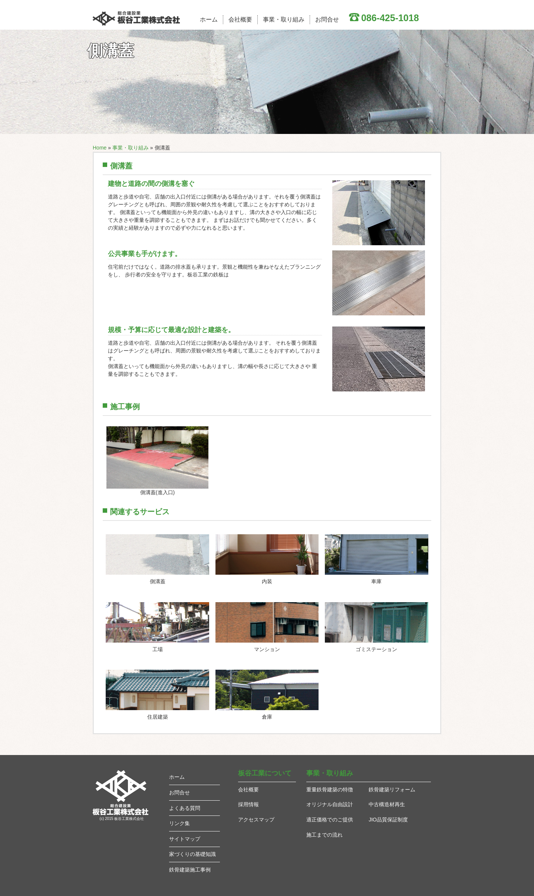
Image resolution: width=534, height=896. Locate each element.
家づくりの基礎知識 (192, 854)
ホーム (209, 19)
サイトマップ (184, 839)
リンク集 (179, 823)
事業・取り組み (283, 19)
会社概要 (240, 19)
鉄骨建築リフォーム (392, 789)
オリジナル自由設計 (329, 804)
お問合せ (327, 19)
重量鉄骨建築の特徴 (329, 789)
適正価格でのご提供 (329, 820)
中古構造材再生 (387, 804)
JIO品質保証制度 (388, 820)
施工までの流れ (324, 835)
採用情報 (248, 804)
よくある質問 (184, 808)
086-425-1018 (390, 18)
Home (99, 148)
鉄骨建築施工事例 (190, 870)
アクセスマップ (256, 820)
